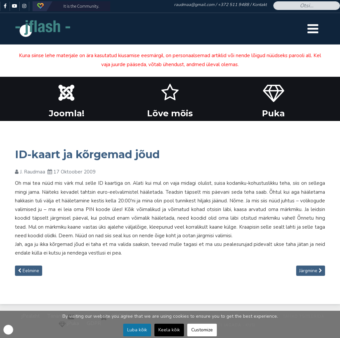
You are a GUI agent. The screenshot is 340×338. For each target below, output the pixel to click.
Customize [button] (202, 330)
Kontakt (259, 5)
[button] (8, 330)
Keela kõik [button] (169, 330)
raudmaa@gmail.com (194, 5)
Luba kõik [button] (137, 330)
